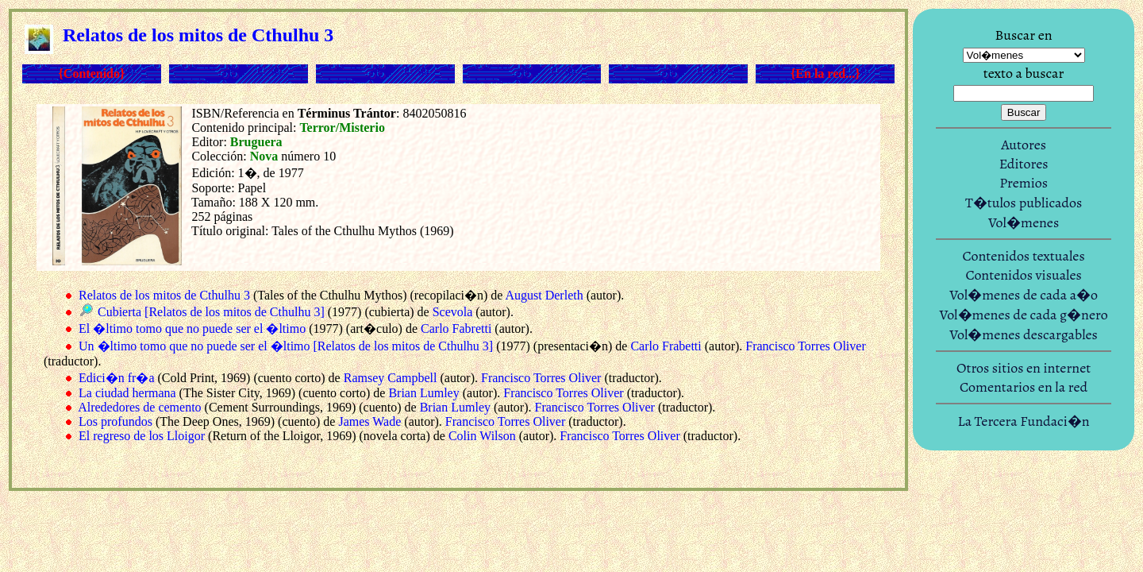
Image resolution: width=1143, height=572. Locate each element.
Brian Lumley (423, 393)
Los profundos (115, 421)
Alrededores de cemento (139, 407)
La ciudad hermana (127, 393)
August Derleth (544, 295)
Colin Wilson (482, 436)
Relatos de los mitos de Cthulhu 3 (164, 295)
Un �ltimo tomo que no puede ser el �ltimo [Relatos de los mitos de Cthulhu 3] (286, 346)
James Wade (369, 421)
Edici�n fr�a (117, 378)
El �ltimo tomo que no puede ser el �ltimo (192, 328)
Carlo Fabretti (456, 328)
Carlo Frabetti (665, 346)
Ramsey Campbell (390, 378)
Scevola (453, 312)
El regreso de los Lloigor (142, 436)
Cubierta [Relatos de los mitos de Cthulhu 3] (211, 312)
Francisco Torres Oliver (805, 346)
